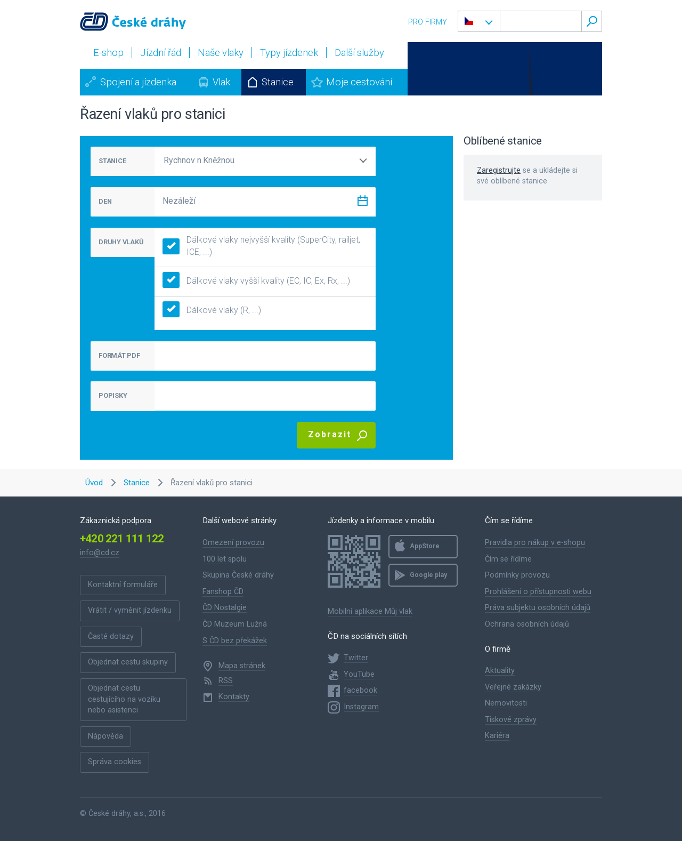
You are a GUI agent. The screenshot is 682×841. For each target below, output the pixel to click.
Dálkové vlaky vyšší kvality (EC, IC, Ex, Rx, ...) (256, 281)
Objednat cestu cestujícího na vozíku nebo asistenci (124, 699)
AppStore (425, 546)
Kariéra (497, 735)
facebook (360, 690)
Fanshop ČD (222, 591)
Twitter (356, 657)
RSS (225, 680)
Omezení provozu (233, 542)
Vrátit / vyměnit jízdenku (130, 610)
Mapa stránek (241, 665)
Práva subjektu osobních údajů (537, 607)
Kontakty (233, 696)
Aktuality (500, 670)
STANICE (112, 161)
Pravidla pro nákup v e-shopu (535, 542)
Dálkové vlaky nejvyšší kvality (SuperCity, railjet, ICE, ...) (261, 246)
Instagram (361, 706)
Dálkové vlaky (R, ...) (212, 311)
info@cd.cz (99, 552)
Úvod (94, 482)
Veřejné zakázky (513, 687)
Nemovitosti (506, 703)
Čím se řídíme (508, 559)
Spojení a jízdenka (138, 81)
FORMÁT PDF (119, 355)
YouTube (359, 674)
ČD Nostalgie (224, 607)
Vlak (221, 81)
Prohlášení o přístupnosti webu (538, 591)
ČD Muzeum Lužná (234, 624)
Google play (428, 575)
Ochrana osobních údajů (527, 624)
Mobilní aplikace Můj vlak (370, 611)
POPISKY (113, 395)
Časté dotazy (111, 636)
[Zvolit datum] (362, 203)
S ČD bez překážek (234, 640)
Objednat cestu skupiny (128, 662)
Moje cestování (359, 81)
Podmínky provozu (517, 575)
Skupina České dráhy (238, 575)
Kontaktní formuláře (123, 584)
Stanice (278, 81)
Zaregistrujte (499, 170)
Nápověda (105, 736)
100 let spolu (224, 559)
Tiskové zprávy (511, 719)
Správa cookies (114, 761)
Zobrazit (329, 434)
